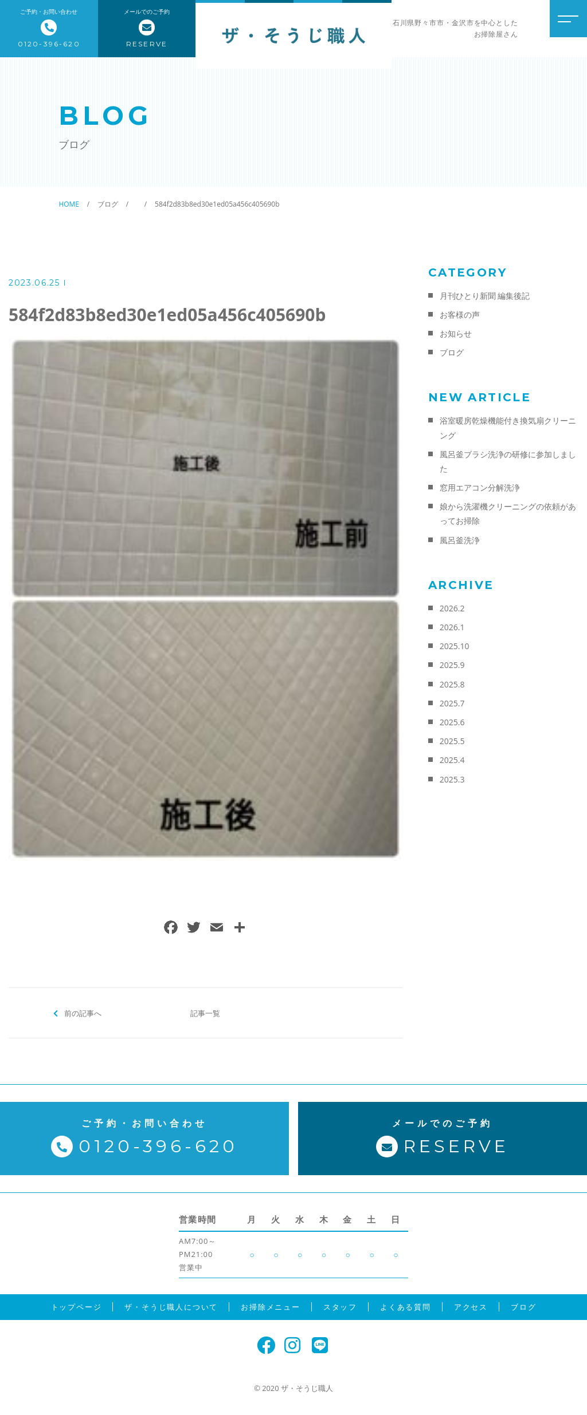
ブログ (452, 352)
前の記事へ (82, 1012)
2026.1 (452, 627)
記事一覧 (205, 1012)
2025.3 (452, 779)
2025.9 (452, 664)
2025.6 (452, 722)
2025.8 (452, 684)
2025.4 (452, 759)
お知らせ (456, 333)
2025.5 (452, 741)
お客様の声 (460, 314)
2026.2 (452, 608)
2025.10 (454, 646)
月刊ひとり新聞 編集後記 (485, 295)
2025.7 (452, 703)
